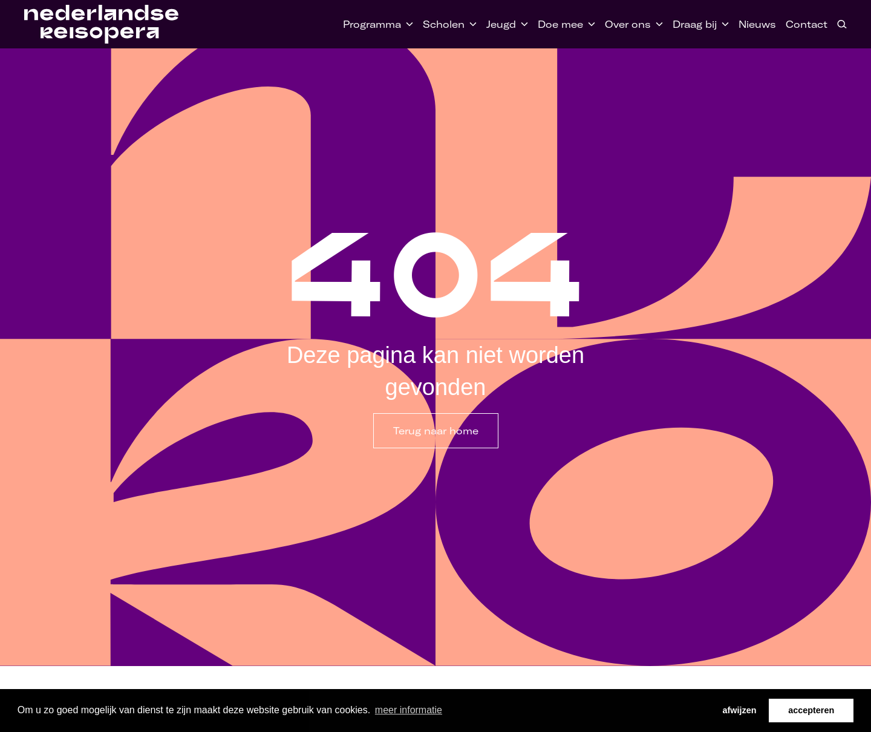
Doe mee (560, 24)
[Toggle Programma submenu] (407, 24)
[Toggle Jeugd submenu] (522, 24)
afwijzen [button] (740, 710)
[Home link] (101, 24)
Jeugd (501, 24)
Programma (372, 24)
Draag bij (695, 24)
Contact (806, 24)
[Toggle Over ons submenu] (657, 24)
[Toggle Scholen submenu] (471, 24)
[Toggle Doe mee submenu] (589, 24)
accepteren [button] (811, 710)
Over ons (628, 24)
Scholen (444, 24)
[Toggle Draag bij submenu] (723, 24)
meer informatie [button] (408, 710)
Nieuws (757, 24)
